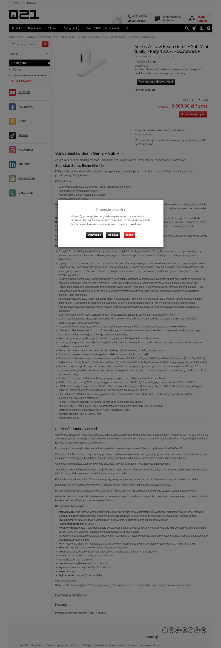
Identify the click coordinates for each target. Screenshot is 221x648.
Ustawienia (97, 231)
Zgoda (128, 231)
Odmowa (114, 231)
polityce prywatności (129, 224)
